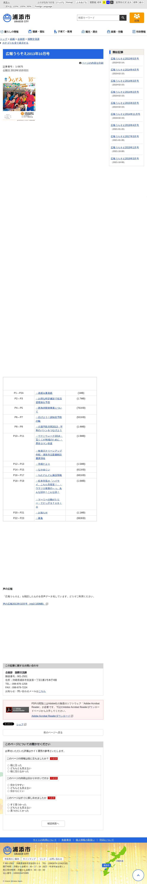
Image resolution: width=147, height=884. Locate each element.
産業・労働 (115, 31)
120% (15, 6)
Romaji (69, 2)
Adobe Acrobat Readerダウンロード (52, 716)
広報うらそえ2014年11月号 (125, 114)
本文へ (6, 2)
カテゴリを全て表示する (15, 43)
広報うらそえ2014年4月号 (125, 69)
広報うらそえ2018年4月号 (125, 125)
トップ (3, 39)
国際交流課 (34, 39)
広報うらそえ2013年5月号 (125, 58)
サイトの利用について (45, 840)
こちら (42, 691)
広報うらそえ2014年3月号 (125, 81)
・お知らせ (42, 512)
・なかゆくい (43, 469)
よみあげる (81, 2)
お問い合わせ (56, 859)
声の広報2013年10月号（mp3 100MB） (25, 604)
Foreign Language (43, 6)
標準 (99, 2)
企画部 (21, 39)
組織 (12, 39)
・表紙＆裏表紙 (44, 393)
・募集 (39, 518)
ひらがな (60, 2)
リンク (42, 859)
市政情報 (139, 31)
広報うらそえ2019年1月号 (125, 147)
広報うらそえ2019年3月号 (125, 158)
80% (29, 6)
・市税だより (43, 464)
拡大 (130, 2)
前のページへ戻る (53, 732)
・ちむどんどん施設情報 (49, 475)
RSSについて (107, 840)
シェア (21, 724)
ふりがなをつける (46, 2)
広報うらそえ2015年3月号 (125, 103)
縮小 (141, 2)
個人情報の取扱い (85, 840)
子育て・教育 (63, 31)
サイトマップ (29, 859)
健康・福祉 (36, 31)
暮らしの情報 (9, 31)
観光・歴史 (89, 31)
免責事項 (66, 840)
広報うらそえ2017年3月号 (125, 136)
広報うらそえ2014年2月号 (125, 92)
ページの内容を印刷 (91, 63)
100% (22, 6)
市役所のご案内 (12, 859)
